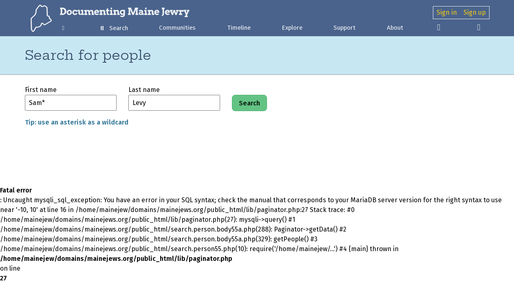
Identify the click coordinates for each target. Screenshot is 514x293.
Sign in (447, 12)
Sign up (474, 12)
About (395, 27)
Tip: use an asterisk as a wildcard (76, 122)
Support (344, 27)
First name (41, 90)
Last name (144, 90)
